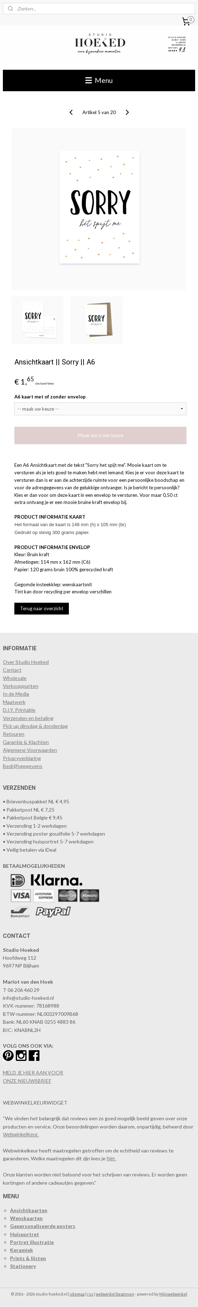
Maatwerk (14, 702)
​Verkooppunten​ (20, 686)
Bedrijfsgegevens (22, 766)
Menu (99, 80)
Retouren (13, 734)
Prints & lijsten (28, 1258)
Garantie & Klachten (26, 742)
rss (90, 1294)
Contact (12, 670)
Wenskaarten (26, 1218)
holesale (17, 678)
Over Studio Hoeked (26, 662)
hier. (111, 1158)
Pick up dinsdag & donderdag (35, 726)
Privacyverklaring (22, 758)
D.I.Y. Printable (19, 710)
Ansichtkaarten (28, 1210)
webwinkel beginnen (115, 1294)
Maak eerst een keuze (100, 435)
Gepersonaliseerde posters (42, 1226)
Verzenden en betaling (28, 718)
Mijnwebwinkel (173, 1294)
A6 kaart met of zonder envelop (50, 397)
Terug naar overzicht (41, 608)
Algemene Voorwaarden (30, 750)
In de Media (16, 694)
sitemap (77, 1294)
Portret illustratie (32, 1242)
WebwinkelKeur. (21, 1134)
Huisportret (24, 1234)
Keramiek (21, 1250)
